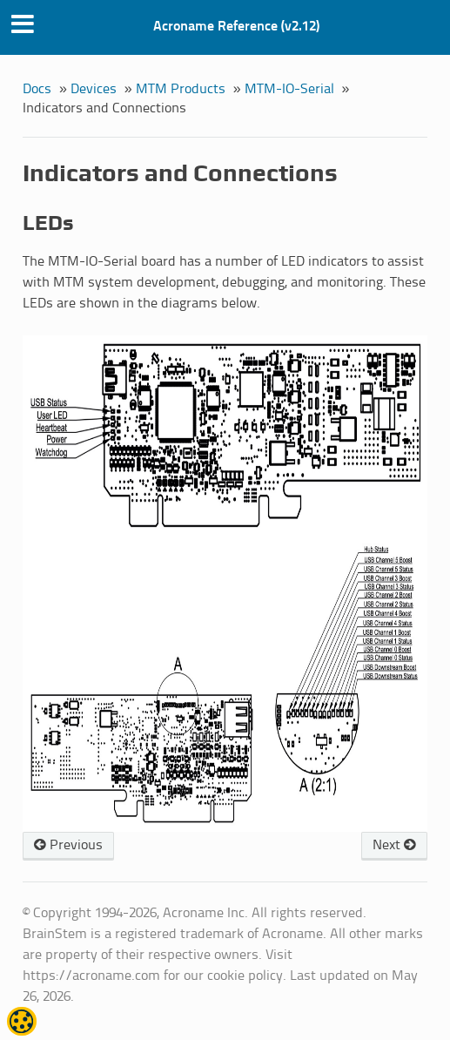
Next (394, 845)
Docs (37, 89)
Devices (94, 89)
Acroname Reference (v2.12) (236, 26)
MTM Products (180, 89)
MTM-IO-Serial (289, 89)
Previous (68, 845)
